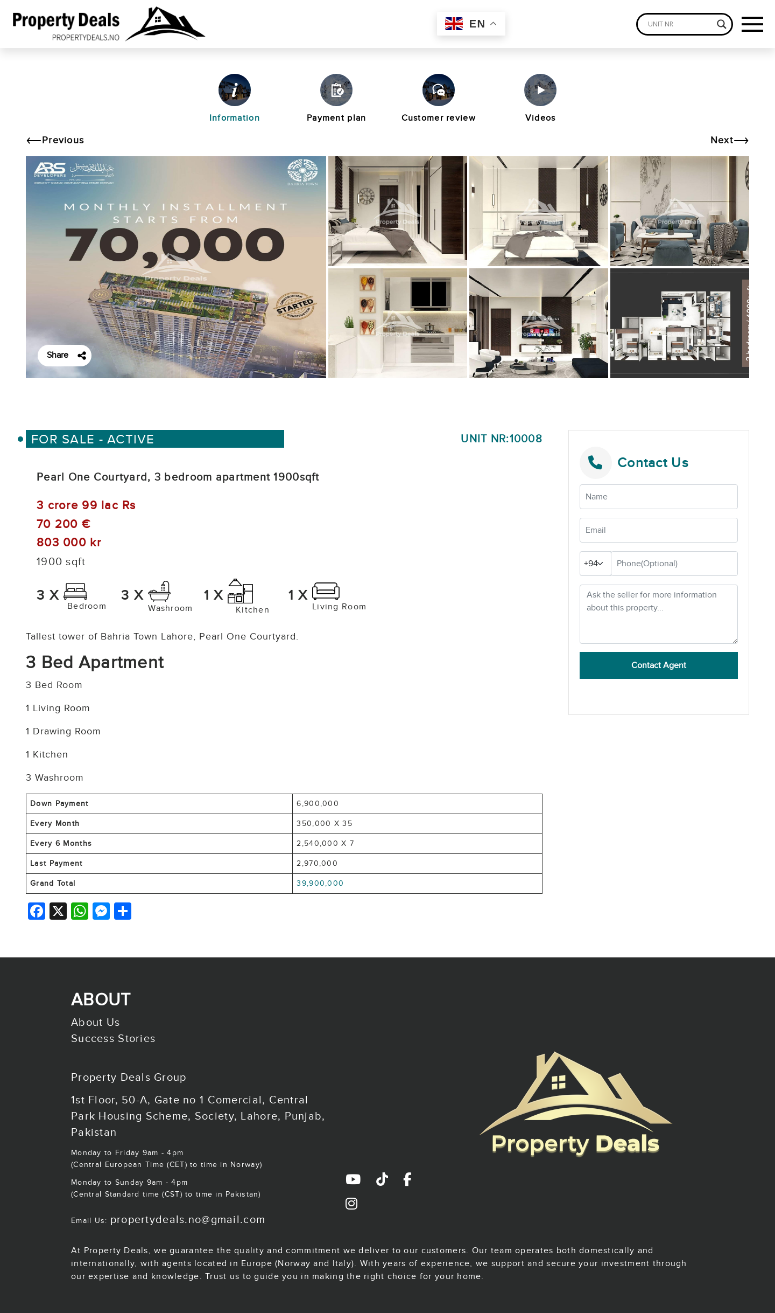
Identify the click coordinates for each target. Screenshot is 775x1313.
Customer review (438, 98)
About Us (95, 1022)
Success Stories (113, 1038)
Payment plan (336, 98)
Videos (540, 98)
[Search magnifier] (721, 24)
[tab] (235, 103)
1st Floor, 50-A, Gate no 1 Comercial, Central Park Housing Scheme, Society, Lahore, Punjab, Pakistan (198, 1116)
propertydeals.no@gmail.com (187, 1219)
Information (234, 98)
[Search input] (679, 24)
